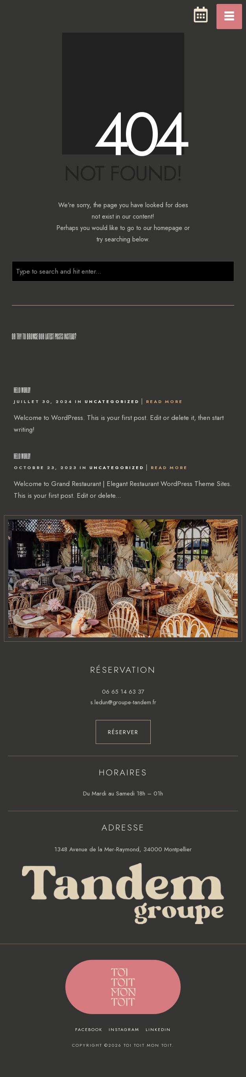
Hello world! (22, 390)
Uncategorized (112, 401)
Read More (164, 401)
